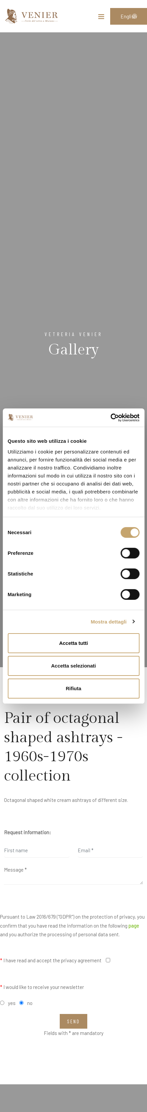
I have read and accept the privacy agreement (51, 960)
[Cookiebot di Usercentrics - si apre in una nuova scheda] (110, 417)
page (133, 926)
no (30, 1003)
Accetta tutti (73, 643)
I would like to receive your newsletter (42, 987)
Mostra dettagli (108, 621)
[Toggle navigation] (101, 18)
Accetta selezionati (73, 666)
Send (73, 1021)
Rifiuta (73, 688)
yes (12, 1003)
